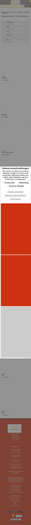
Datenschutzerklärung (15, 195)
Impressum (15, 199)
